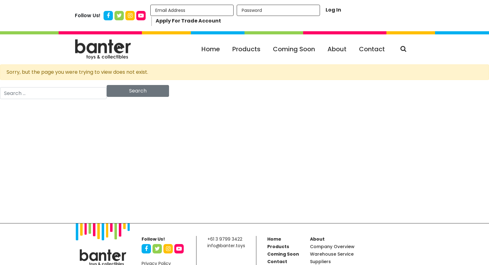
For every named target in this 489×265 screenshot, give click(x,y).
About (336, 49)
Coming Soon (294, 49)
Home (210, 49)
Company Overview (332, 246)
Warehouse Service (332, 254)
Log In (333, 9)
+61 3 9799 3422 (224, 239)
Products (246, 49)
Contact (372, 49)
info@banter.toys (226, 245)
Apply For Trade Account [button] (188, 20)
